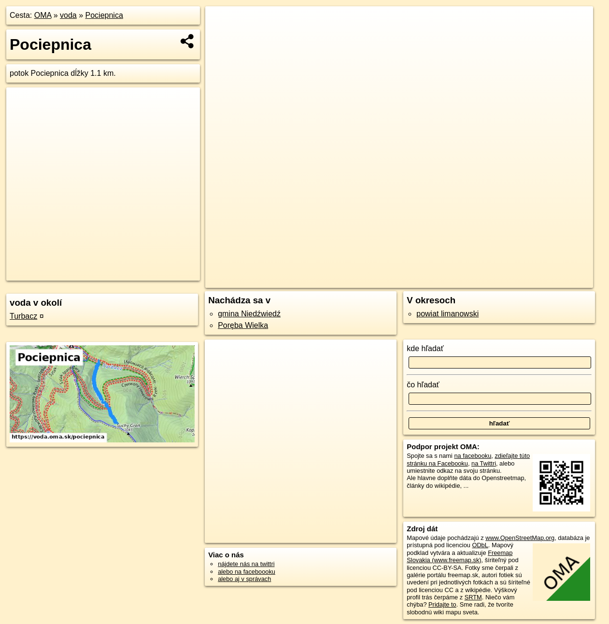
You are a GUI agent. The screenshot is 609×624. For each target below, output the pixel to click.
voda (68, 15)
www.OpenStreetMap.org (519, 537)
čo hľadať (423, 385)
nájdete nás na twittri (246, 563)
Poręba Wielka (243, 325)
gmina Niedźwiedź (249, 314)
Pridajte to (442, 604)
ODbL (480, 545)
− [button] (222, 37)
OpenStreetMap (429, 281)
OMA (43, 15)
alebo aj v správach (244, 578)
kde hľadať (425, 348)
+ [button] (222, 22)
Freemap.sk (479, 281)
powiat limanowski (447, 314)
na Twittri (483, 463)
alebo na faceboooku (246, 571)
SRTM (473, 597)
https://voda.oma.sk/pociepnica (550, 281)
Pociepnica (104, 15)
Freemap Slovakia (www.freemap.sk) (459, 556)
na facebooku (472, 455)
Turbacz (23, 316)
